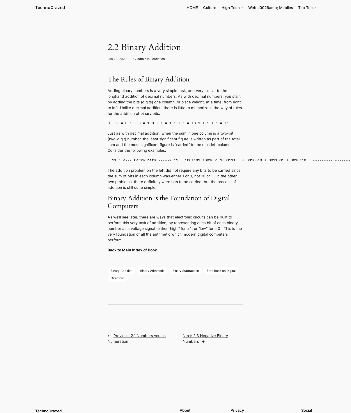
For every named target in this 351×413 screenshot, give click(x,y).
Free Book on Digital (221, 270)
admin (141, 59)
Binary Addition (121, 270)
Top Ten (305, 7)
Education (158, 59)
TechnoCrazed (50, 7)
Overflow (117, 278)
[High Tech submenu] (242, 8)
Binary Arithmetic (152, 270)
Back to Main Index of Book (132, 250)
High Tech (231, 7)
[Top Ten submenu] (315, 8)
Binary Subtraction (185, 270)
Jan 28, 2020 (117, 59)
